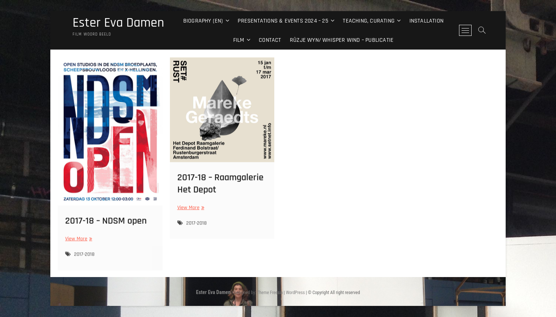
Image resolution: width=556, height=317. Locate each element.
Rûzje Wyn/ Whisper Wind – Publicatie (341, 40)
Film (238, 40)
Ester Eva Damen (118, 23)
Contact (270, 40)
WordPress (295, 292)
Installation (426, 21)
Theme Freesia (269, 292)
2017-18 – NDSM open (106, 225)
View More (77, 243)
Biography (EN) (203, 21)
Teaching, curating (369, 21)
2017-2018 (84, 258)
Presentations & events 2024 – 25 (283, 21)
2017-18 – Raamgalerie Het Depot (220, 186)
